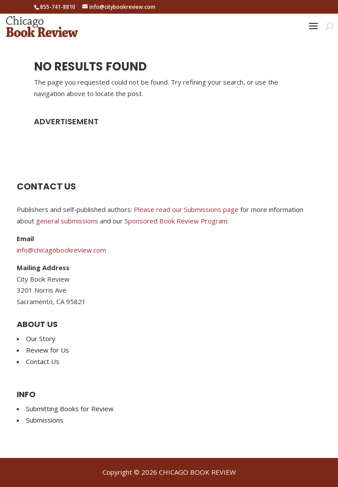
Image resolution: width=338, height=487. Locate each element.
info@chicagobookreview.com (61, 249)
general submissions (67, 220)
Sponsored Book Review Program (176, 220)
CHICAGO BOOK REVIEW (197, 472)
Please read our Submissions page (186, 209)
